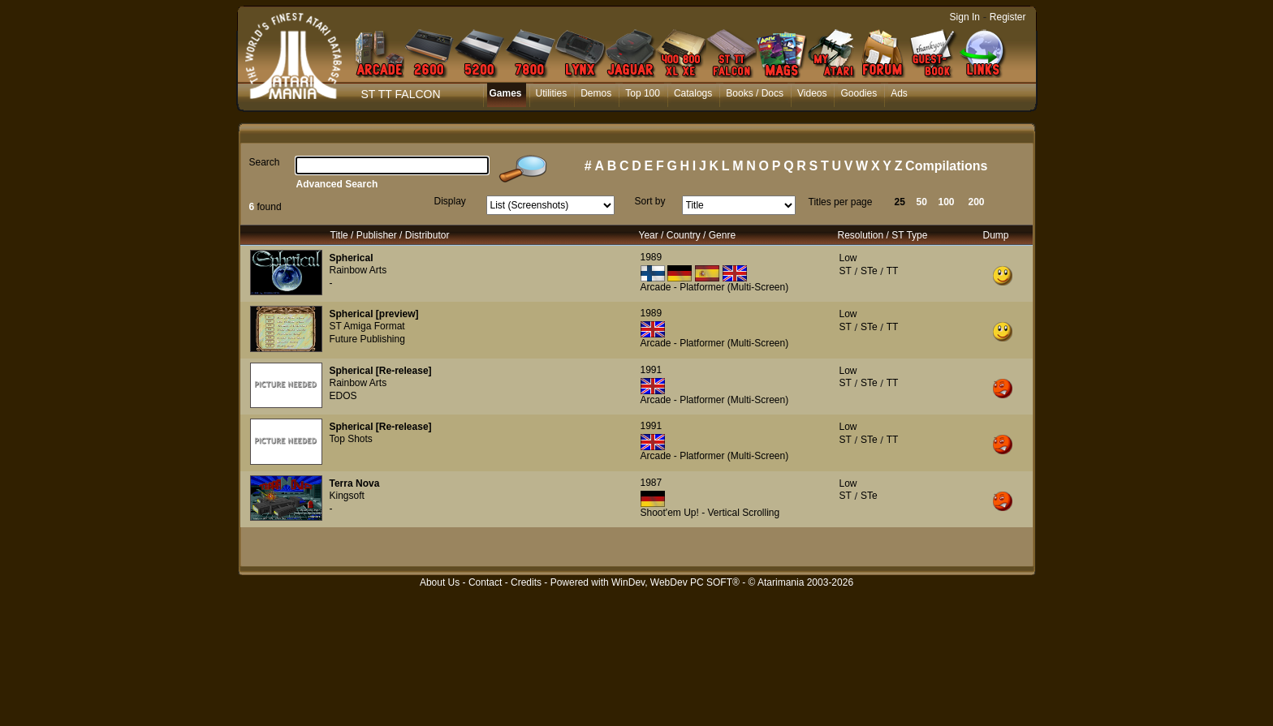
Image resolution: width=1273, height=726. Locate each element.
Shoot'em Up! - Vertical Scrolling (710, 512)
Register (1008, 17)
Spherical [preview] (374, 314)
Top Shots (351, 439)
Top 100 (642, 93)
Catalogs (693, 93)
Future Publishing (367, 339)
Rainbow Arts (358, 270)
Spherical (351, 258)
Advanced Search (337, 184)
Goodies (858, 93)
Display (450, 201)
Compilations (946, 166)
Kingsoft (347, 495)
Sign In (965, 17)
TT (893, 271)
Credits (526, 582)
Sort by (650, 201)
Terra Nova (355, 483)
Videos (811, 93)
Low (848, 258)
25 (900, 202)
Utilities (551, 93)
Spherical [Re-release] (381, 370)
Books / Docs (754, 93)
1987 (651, 482)
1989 (651, 257)
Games (506, 93)
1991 (651, 370)
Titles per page (841, 202)
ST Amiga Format (367, 326)
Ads (899, 93)
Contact (485, 582)
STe (869, 271)
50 (922, 202)
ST (845, 271)
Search (264, 162)
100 (947, 202)
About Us (440, 582)
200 (977, 202)
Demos (595, 93)
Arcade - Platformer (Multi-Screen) (715, 287)
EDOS (343, 396)
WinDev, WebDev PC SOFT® (675, 582)
